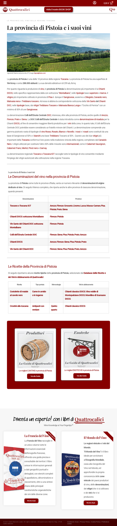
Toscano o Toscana (42, 154)
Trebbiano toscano (30, 101)
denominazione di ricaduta (92, 119)
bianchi (37, 135)
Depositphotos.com (40, 73)
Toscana (64, 79)
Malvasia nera (13, 101)
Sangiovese (69, 97)
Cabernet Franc (14, 148)
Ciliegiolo (89, 97)
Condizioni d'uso (73, 522)
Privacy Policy (85, 522)
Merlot (25, 148)
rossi (78, 131)
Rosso (48, 131)
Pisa (50, 97)
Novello (70, 131)
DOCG (10, 93)
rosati (85, 131)
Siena (24, 119)
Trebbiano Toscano (48, 105)
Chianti (101, 89)
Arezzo (104, 115)
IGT (53, 154)
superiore (93, 93)
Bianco (62, 131)
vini (69, 123)
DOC (9, 105)
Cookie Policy (95, 522)
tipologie (80, 93)
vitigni (36, 105)
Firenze (10, 119)
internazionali (72, 144)
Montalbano (64, 93)
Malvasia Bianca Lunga (69, 105)
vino (42, 89)
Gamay (43, 148)
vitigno (10, 97)
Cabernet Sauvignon (96, 144)
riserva (103, 93)
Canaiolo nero (100, 97)
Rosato (55, 131)
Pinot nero (33, 148)
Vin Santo (91, 101)
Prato (17, 119)
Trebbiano (54, 135)
